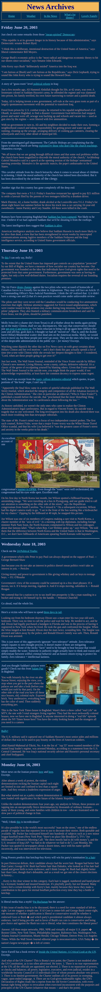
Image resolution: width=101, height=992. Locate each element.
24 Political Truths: (27, 551)
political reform (41, 83)
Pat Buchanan (40, 901)
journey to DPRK (27, 489)
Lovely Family (89, 16)
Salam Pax (37, 668)
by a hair (90, 857)
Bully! (4, 731)
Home (11, 16)
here (41, 771)
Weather (31, 16)
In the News (50, 16)
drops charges (24, 287)
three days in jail (53, 612)
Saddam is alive (53, 225)
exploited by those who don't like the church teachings (68, 145)
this (7, 257)
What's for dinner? (69, 16)
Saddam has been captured (62, 216)
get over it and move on (18, 328)
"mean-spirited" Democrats (59, 34)
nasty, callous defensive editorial (53, 379)
